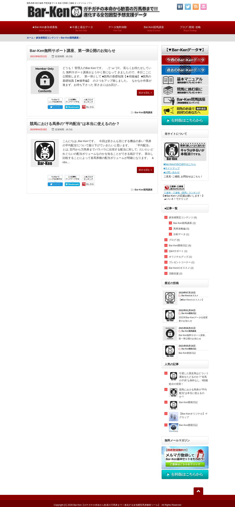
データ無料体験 (117, 27)
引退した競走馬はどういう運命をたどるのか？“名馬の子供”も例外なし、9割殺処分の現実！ (188, 378)
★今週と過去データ (81, 27)
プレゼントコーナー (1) (182, 262)
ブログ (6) (174, 239)
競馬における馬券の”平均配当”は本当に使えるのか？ (75, 124)
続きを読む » (145, 92)
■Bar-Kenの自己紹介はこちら (180, 164)
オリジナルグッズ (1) (180, 256)
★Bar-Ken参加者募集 (45, 27)
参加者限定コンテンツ (47, 37)
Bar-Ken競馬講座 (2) (184, 223)
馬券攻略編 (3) (181, 228)
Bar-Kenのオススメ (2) (181, 267)
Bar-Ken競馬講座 (154, 27)
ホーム (30, 37)
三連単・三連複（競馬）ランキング (182, 192)
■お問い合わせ (172, 172)
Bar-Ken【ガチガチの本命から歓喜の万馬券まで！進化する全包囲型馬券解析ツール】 (116, 505)
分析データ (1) (181, 234)
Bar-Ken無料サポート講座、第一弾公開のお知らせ (73, 51)
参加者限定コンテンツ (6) (183, 217)
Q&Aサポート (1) (178, 251)
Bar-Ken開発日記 (188, 402)
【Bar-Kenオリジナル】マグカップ (193, 415)
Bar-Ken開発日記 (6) (180, 245)
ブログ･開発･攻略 (190, 27)
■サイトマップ (172, 168)
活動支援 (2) (175, 273)
